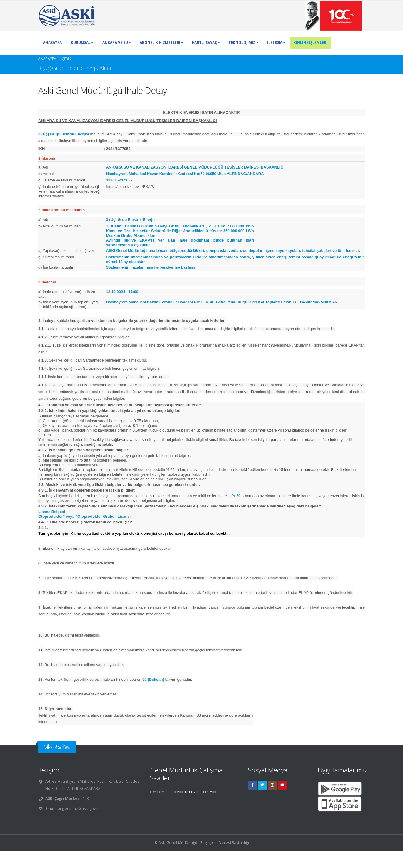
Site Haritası (57, 747)
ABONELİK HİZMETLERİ (160, 42)
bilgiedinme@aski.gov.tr (78, 808)
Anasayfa (47, 58)
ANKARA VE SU (115, 42)
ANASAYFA (52, 42)
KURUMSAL (81, 42)
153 (85, 798)
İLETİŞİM (274, 42)
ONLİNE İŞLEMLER (310, 42)
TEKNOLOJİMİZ (242, 42)
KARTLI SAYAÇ (204, 42)
